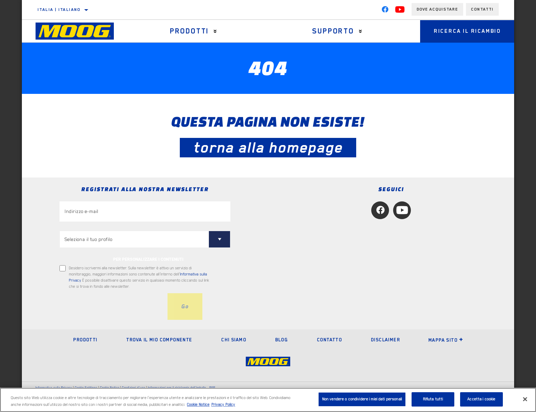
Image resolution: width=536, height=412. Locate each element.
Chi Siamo (233, 339)
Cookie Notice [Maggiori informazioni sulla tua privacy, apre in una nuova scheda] (198, 404)
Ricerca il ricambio (467, 31)
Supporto (333, 31)
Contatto (329, 339)
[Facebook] (384, 11)
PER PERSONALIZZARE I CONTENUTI (148, 259)
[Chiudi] (525, 399)
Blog (281, 339)
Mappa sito (445, 340)
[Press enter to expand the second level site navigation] (215, 31)
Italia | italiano (59, 9)
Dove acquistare (437, 9)
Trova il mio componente (159, 339)
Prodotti (189, 31)
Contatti (482, 9)
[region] (268, 400)
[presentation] (111, 306)
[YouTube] (400, 11)
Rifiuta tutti (433, 399)
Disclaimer (385, 339)
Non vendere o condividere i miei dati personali (362, 399)
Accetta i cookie (481, 399)
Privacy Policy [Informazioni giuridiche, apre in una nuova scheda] (223, 404)
